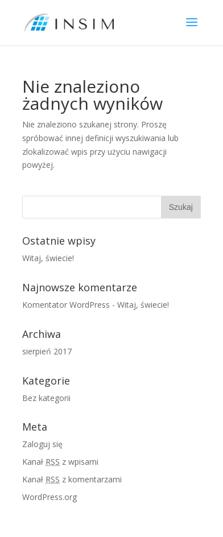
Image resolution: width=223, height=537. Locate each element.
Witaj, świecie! (48, 258)
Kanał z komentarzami (72, 479)
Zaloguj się (42, 444)
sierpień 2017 (47, 351)
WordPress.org (49, 496)
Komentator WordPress (66, 304)
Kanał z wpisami (60, 461)
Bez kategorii (46, 398)
